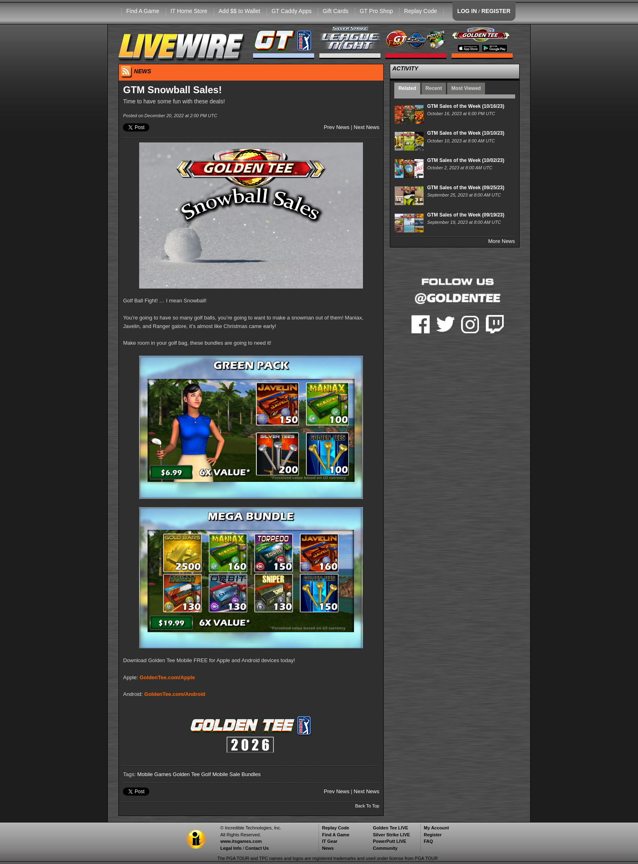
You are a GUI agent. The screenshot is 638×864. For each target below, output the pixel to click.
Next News (366, 127)
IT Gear (329, 841)
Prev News (337, 127)
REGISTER (496, 11)
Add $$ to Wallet (239, 11)
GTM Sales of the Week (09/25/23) (466, 187)
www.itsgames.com (241, 841)
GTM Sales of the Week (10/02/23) (466, 160)
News (328, 848)
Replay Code (420, 11)
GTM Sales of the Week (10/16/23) (466, 106)
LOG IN (467, 11)
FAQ (428, 841)
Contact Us (257, 848)
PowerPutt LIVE (389, 841)
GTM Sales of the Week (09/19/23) (466, 215)
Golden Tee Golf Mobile (200, 774)
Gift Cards (335, 11)
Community (385, 848)
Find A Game (142, 11)
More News (501, 241)
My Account (436, 827)
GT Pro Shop (376, 11)
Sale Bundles (245, 774)
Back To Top (367, 805)
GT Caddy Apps (291, 11)
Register (432, 834)
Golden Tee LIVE (390, 827)
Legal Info (230, 848)
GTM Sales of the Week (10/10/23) (466, 133)
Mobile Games (154, 774)
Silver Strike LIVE (391, 834)
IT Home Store (189, 11)
